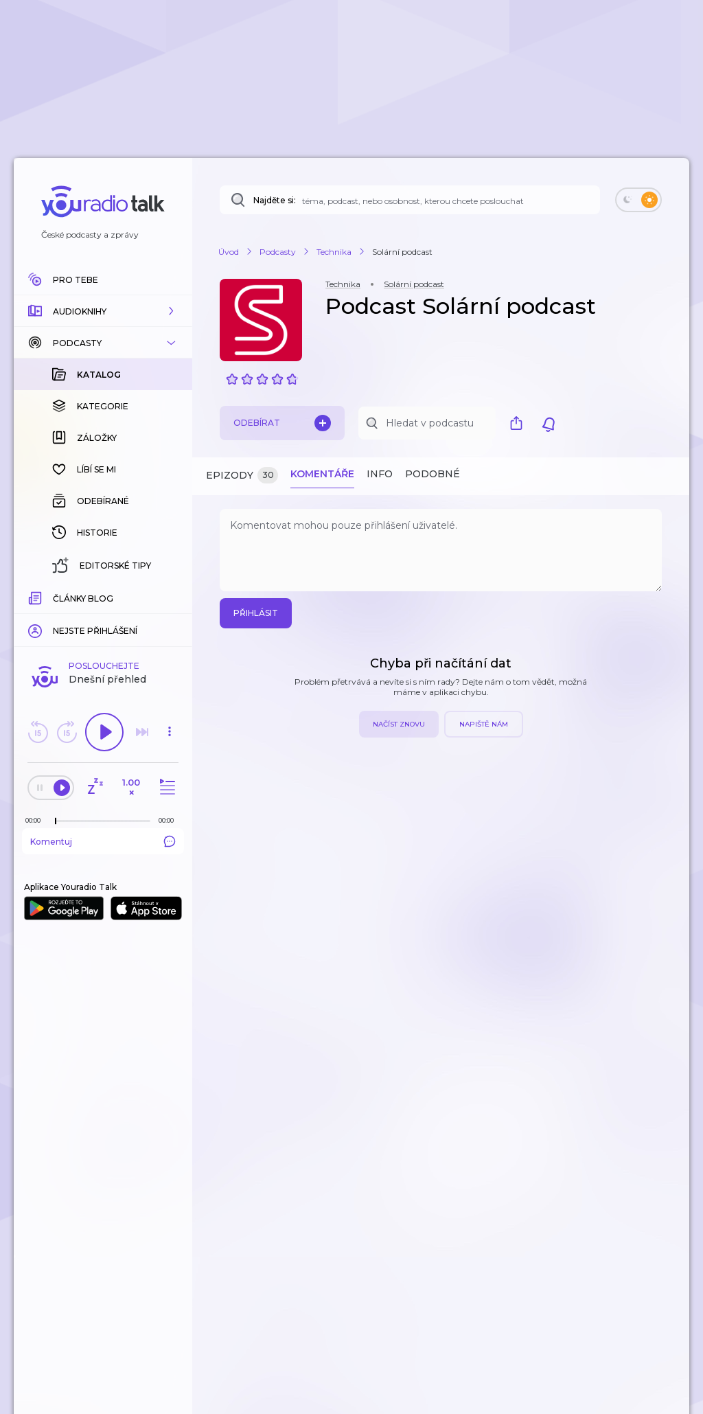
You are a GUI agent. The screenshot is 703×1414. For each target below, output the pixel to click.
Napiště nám (483, 724)
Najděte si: (274, 200)
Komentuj (103, 617)
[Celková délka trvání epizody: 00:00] (170, 596)
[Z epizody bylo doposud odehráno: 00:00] (36, 596)
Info (380, 474)
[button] (103, 311)
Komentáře (322, 474)
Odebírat (282, 423)
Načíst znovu (399, 724)
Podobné (432, 474)
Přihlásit (255, 613)
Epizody (242, 475)
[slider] (55, 597)
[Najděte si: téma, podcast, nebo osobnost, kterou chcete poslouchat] (410, 199)
